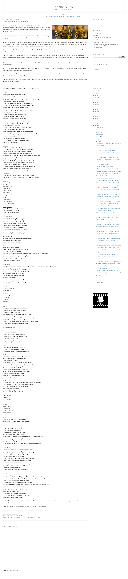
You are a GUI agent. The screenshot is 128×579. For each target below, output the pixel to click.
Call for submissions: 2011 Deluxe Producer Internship (108, 162)
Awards (62, 16)
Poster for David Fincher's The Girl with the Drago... (108, 247)
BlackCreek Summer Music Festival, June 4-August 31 (108, 263)
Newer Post (6, 567)
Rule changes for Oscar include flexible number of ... (108, 212)
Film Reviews (49, 16)
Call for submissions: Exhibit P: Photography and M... (108, 192)
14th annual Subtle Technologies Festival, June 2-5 (107, 270)
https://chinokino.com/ (98, 30)
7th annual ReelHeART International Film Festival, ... (108, 199)
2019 (96, 107)
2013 (96, 121)
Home (46, 567)
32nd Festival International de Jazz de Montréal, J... (108, 173)
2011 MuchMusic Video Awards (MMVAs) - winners (108, 201)
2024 (96, 95)
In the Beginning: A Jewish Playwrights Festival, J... (108, 226)
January (98, 285)
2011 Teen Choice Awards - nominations (105, 150)
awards (10, 517)
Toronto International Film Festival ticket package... (108, 194)
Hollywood (27, 517)
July (97, 139)
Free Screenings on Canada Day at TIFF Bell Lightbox (108, 143)
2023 (96, 97)
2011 (96, 125)
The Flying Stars (107, 37)
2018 (96, 109)
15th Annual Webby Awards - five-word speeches (107, 219)
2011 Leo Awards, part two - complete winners (107, 233)
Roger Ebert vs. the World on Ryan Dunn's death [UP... (108, 187)
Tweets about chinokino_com (100, 64)
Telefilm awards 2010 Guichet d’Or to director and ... (108, 196)
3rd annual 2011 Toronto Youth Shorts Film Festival (108, 208)
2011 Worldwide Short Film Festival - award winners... (108, 261)
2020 (96, 104)
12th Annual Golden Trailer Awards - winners (106, 145)
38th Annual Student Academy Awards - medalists (107, 231)
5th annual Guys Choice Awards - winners (105, 256)
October (98, 132)
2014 (96, 118)
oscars (39, 517)
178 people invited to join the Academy (16, 21)
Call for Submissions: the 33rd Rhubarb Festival (107, 157)
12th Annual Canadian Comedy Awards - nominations (108, 245)
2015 (96, 116)
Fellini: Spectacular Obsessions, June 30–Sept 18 (107, 148)
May (97, 275)
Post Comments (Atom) (15, 570)
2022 (96, 100)
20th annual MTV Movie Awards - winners (106, 259)
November (98, 129)
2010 (96, 288)
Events (67, 16)
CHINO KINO (64, 7)
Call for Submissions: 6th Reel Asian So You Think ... (108, 152)
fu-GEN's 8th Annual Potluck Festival (104, 266)
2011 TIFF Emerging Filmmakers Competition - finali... (109, 273)
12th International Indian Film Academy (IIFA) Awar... (108, 169)
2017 (96, 111)
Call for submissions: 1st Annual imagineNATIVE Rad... (109, 203)
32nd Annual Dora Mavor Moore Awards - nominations (109, 249)
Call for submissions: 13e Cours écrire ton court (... (108, 189)
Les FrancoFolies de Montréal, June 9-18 (105, 240)
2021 (96, 102)
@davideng (99, 47)
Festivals (72, 16)
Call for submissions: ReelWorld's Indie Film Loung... (108, 222)
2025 (96, 93)
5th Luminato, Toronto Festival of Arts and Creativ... (108, 238)
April (97, 278)
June (97, 141)
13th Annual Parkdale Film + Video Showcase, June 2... (109, 185)
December (98, 127)
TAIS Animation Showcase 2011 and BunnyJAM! (107, 182)
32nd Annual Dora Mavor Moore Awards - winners (108, 159)
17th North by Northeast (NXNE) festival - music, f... (108, 224)
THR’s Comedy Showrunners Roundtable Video (107, 254)
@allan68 (99, 39)
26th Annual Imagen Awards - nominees (105, 155)
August (98, 136)
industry (34, 517)
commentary (16, 517)
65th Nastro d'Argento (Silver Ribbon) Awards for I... (108, 171)
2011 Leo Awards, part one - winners (104, 242)
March (97, 280)
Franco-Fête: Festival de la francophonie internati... (108, 175)
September (98, 134)
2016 (96, 114)
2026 (96, 90)
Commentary (79, 16)
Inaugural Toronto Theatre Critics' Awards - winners (108, 252)
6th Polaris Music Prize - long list (103, 210)
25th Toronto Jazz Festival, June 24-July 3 (105, 178)
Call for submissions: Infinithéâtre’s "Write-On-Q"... (108, 215)
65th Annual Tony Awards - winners (104, 229)
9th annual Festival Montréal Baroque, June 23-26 (107, 180)
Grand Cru (104, 45)
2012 (96, 123)
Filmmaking (57, 16)
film (22, 517)
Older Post (85, 567)
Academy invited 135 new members (18, 79)
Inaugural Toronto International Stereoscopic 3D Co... (108, 236)
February (98, 282)
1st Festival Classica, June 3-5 (103, 268)
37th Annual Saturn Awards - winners (104, 166)
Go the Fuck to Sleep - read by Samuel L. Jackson (107, 217)
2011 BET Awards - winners (102, 164)
